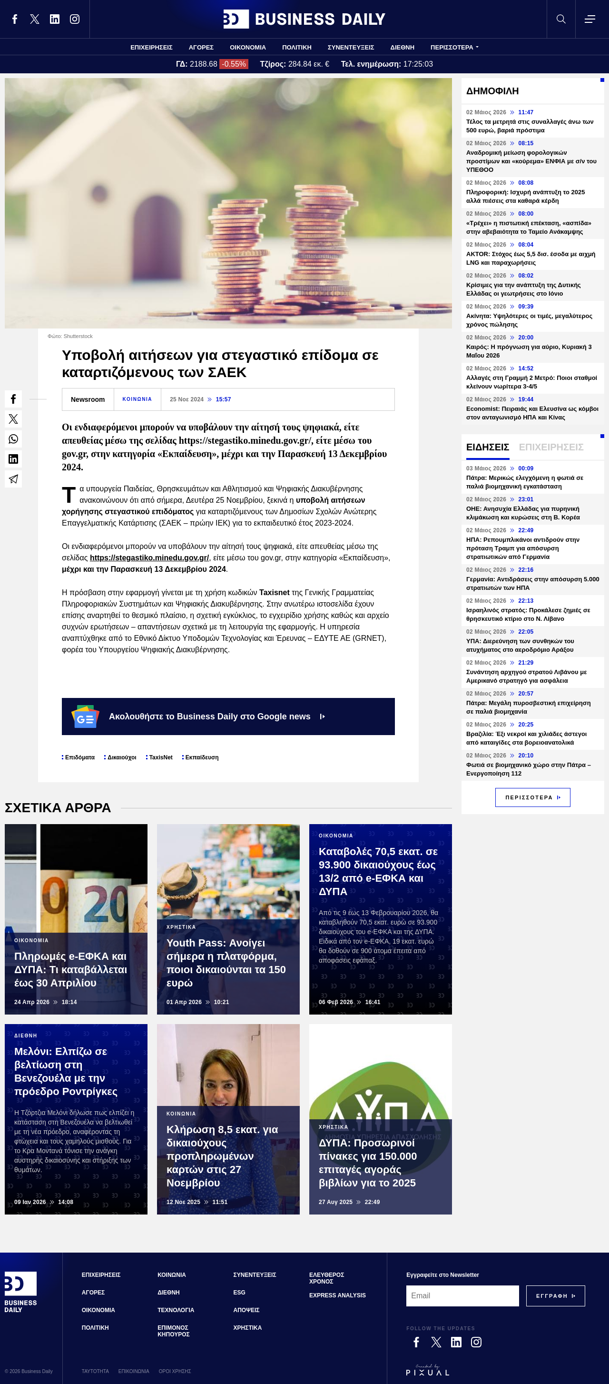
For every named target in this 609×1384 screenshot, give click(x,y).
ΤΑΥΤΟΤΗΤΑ (95, 1371)
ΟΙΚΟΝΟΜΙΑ (248, 47)
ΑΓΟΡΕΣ (201, 47)
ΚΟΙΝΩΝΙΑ (138, 399)
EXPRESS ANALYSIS (337, 1295)
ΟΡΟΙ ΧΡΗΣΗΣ (175, 1371)
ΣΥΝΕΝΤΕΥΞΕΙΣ (351, 47)
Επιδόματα (80, 757)
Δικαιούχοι (122, 757)
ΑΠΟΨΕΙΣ (247, 1310)
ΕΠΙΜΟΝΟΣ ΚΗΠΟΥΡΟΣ (173, 1331)
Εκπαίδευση (202, 757)
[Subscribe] (552, 1296)
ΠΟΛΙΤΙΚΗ (297, 47)
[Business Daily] (21, 1311)
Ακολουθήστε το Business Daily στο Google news (198, 716)
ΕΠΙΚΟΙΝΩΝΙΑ (133, 1371)
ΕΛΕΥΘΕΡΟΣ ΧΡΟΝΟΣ (326, 1278)
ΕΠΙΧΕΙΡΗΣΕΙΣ (151, 47)
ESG (240, 1292)
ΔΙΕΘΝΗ (403, 47)
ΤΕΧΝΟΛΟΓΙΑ (175, 1310)
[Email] (462, 1295)
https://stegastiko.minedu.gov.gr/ (149, 558)
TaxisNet (161, 757)
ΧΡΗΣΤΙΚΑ (248, 1327)
